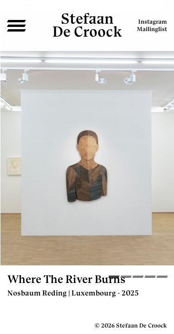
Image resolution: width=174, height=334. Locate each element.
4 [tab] (150, 278)
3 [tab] (138, 278)
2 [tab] (126, 278)
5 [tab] (162, 278)
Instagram (152, 21)
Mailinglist (152, 29)
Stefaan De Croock (87, 25)
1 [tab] (114, 278)
